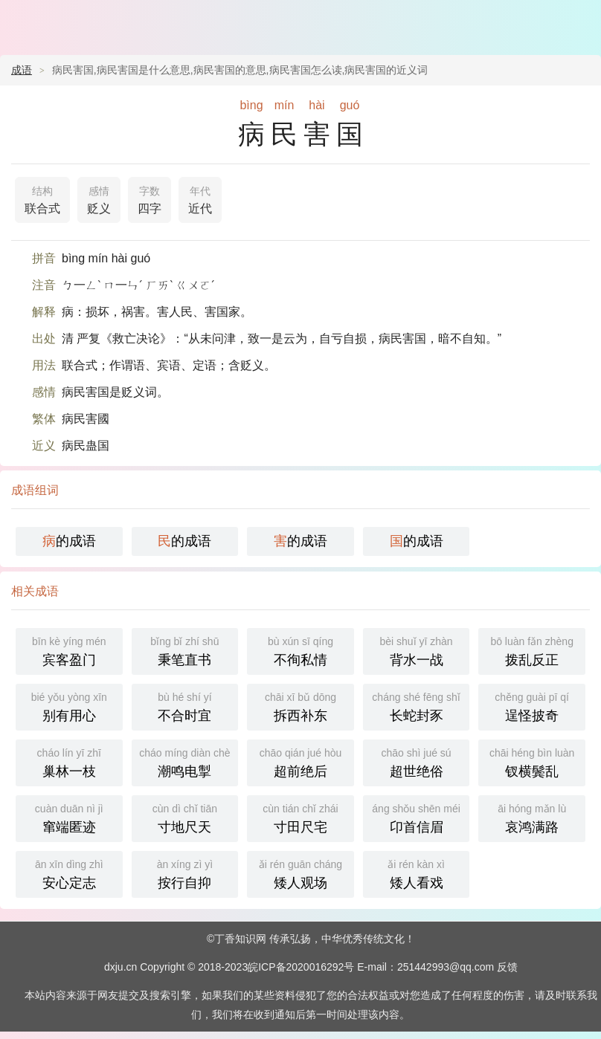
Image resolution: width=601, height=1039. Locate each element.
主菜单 (580, 22)
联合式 (42, 198)
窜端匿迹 (69, 817)
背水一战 (416, 649)
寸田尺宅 (300, 817)
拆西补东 (300, 705)
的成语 (69, 541)
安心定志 (69, 872)
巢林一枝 (69, 761)
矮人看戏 (416, 872)
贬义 (99, 198)
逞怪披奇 (531, 705)
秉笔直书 (185, 649)
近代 (200, 198)
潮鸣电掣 (185, 761)
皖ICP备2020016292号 (301, 967)
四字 (149, 198)
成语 (21, 70)
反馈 (507, 967)
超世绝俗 (416, 761)
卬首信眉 (416, 817)
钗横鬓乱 (531, 761)
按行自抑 (185, 872)
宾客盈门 (69, 649)
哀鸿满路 (531, 817)
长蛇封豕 (416, 705)
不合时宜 (185, 705)
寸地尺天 (185, 817)
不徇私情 (300, 649)
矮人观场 (300, 872)
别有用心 (69, 705)
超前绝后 (300, 761)
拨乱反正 (531, 649)
